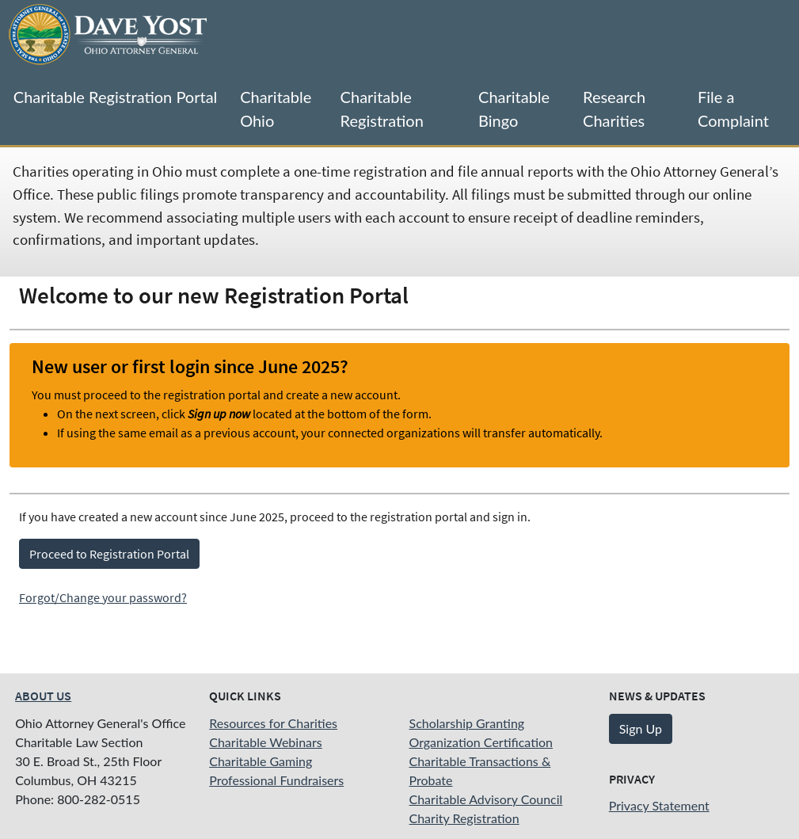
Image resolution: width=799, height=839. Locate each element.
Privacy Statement (659, 805)
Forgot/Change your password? (103, 597)
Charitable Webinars (265, 741)
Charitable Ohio (275, 108)
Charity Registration (464, 818)
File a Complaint (733, 108)
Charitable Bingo (514, 108)
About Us (43, 696)
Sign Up (640, 728)
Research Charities (614, 108)
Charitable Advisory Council (486, 799)
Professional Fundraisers (276, 780)
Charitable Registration (382, 108)
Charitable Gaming (260, 760)
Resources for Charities (273, 722)
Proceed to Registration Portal (109, 554)
